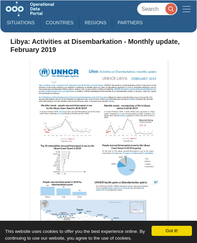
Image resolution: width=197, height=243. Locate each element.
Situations (21, 22)
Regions (95, 22)
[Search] (157, 9)
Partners (130, 22)
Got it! (172, 230)
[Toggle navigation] (186, 9)
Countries (59, 22)
